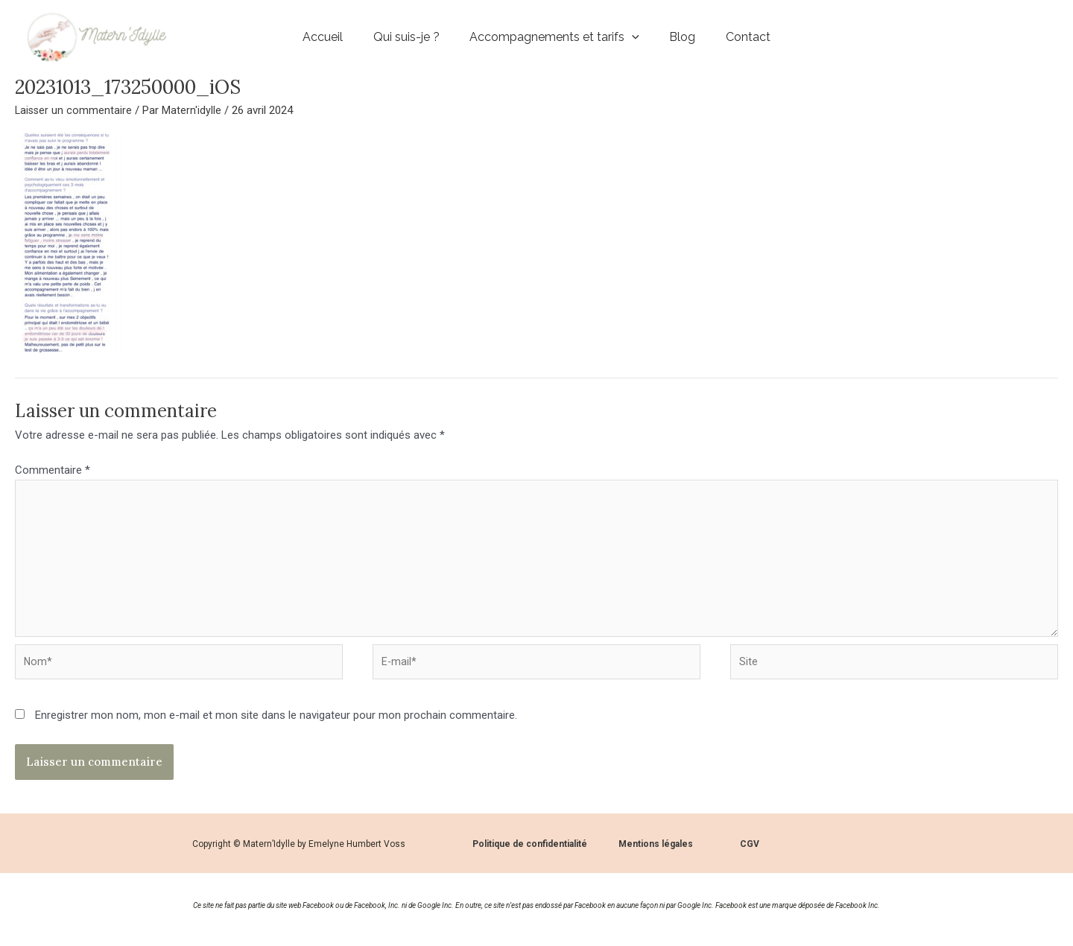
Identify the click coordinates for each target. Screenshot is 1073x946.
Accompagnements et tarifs (554, 37)
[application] (631, 37)
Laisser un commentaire (74, 110)
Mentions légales (655, 854)
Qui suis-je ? (403, 37)
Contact (753, 37)
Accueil (317, 37)
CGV (749, 854)
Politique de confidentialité (529, 854)
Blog (685, 37)
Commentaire (52, 470)
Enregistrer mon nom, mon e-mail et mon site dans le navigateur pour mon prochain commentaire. (276, 725)
